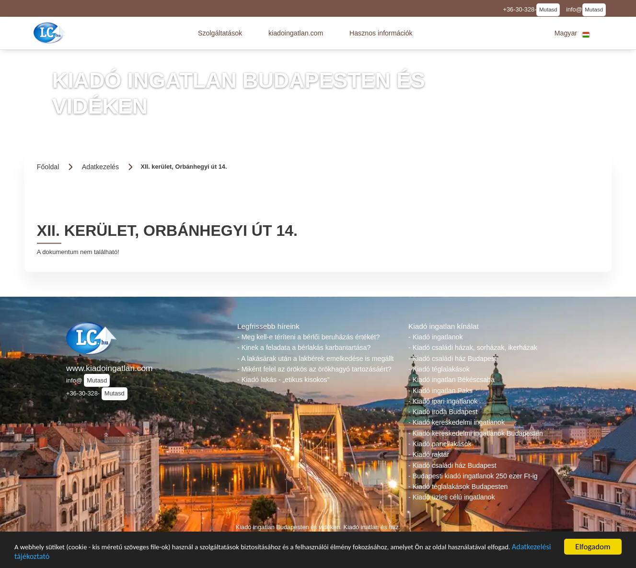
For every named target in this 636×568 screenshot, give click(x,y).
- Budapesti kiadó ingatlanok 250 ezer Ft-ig (473, 476)
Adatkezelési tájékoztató (133, 560)
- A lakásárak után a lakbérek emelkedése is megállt (315, 358)
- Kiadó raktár (428, 454)
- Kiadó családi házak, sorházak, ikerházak (472, 347)
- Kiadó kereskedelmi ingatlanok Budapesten (475, 433)
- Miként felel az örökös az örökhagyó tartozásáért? (314, 369)
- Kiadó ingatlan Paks (440, 390)
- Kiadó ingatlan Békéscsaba (451, 379)
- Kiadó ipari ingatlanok (442, 401)
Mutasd (548, 9)
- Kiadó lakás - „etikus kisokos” (283, 379)
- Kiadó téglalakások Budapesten (458, 486)
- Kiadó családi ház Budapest (452, 358)
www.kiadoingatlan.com (109, 368)
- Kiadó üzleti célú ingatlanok (451, 497)
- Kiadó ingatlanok (435, 337)
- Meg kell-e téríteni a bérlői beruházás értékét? (308, 337)
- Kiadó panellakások (440, 444)
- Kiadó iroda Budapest (442, 412)
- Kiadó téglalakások (439, 369)
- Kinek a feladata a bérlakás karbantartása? (303, 347)
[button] (220, 33)
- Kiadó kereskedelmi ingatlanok (456, 422)
